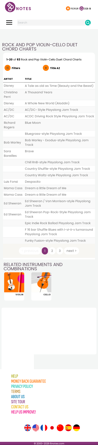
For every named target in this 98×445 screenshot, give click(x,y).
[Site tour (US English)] (36, 428)
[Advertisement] (49, 35)
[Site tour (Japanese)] (52, 428)
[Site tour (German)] (76, 428)
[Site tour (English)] (27, 428)
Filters (16, 68)
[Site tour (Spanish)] (68, 428)
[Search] (88, 22)
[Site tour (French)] (44, 428)
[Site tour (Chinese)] (60, 428)
